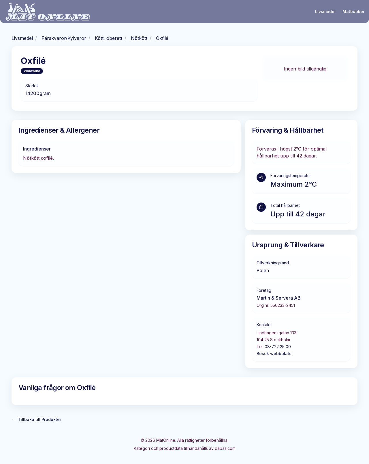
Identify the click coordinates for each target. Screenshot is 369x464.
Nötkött (139, 38)
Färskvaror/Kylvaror (64, 38)
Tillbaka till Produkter (36, 419)
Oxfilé (162, 38)
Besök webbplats (274, 353)
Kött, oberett (108, 38)
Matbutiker (353, 11)
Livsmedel (325, 11)
